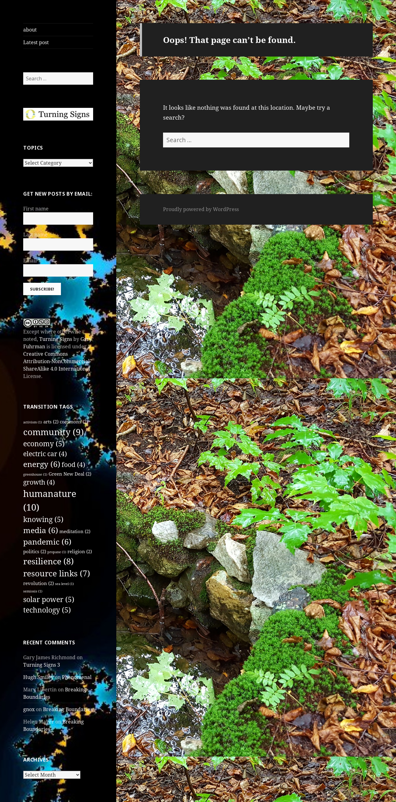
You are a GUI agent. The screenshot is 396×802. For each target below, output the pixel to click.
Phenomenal (77, 677)
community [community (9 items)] (53, 432)
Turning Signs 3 (41, 664)
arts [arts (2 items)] (50, 421)
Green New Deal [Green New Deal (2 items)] (70, 474)
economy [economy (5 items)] (44, 443)
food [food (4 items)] (73, 464)
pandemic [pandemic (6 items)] (47, 542)
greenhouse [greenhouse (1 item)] (35, 474)
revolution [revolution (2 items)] (38, 583)
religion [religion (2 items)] (79, 551)
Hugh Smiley (38, 677)
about (30, 29)
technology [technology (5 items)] (47, 610)
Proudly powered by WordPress (201, 209)
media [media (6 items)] (40, 530)
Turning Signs (55, 339)
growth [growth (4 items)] (39, 482)
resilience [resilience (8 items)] (48, 561)
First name (36, 208)
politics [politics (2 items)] (34, 551)
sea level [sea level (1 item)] (64, 584)
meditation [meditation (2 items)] (74, 531)
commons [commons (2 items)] (74, 421)
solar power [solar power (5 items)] (48, 599)
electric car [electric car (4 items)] (45, 453)
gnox (29, 709)
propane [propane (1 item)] (56, 552)
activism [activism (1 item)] (32, 422)
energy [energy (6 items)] (41, 464)
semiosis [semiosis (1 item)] (32, 591)
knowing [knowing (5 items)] (43, 519)
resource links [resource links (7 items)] (56, 573)
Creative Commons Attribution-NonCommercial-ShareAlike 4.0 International (57, 361)
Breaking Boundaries (68, 709)
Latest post (36, 42)
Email (32, 260)
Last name (35, 234)
